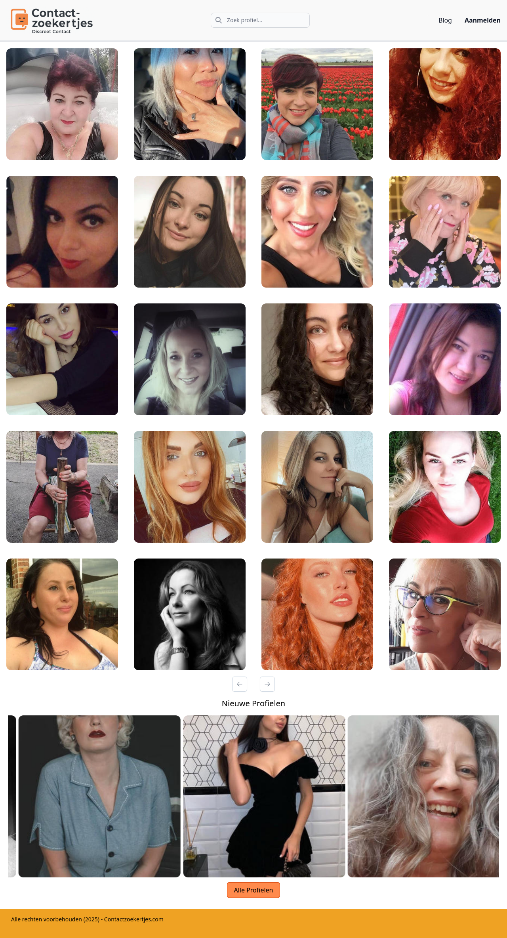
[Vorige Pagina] (239, 684)
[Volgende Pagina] (267, 684)
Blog (445, 20)
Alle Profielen (253, 890)
